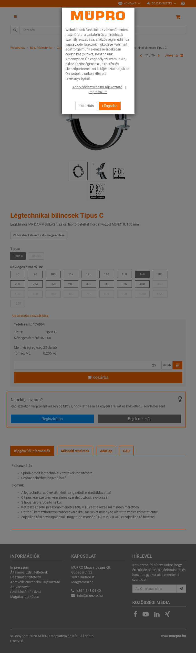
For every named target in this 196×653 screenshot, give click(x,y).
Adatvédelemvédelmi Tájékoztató (97, 87)
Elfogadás (109, 106)
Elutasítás (86, 106)
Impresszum (98, 92)
